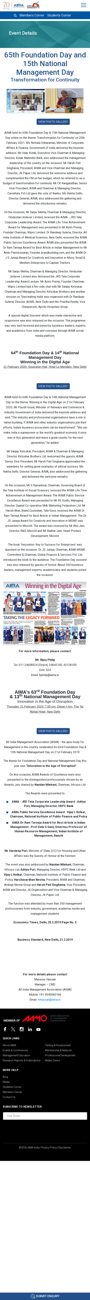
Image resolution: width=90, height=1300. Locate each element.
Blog (5, 1076)
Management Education (16, 1055)
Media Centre (52, 1060)
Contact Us (9, 1097)
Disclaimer (64, 1147)
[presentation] (45, 1130)
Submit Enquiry (45, 1296)
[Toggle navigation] (84, 5)
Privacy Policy (49, 1147)
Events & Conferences (15, 1050)
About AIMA (9, 1045)
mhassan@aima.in (49, 999)
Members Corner (32, 15)
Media (6, 1082)
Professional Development (60, 1055)
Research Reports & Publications (21, 1060)
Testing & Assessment (58, 1045)
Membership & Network (58, 1050)
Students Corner (59, 15)
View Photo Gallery (53, 121)
